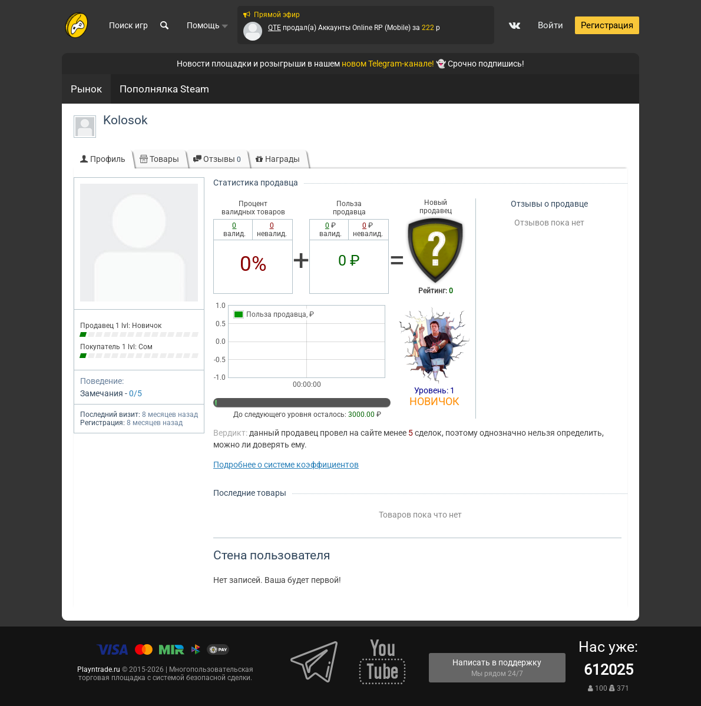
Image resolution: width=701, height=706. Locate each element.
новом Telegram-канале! (388, 63)
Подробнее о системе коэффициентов (286, 464)
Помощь (208, 25)
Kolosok (125, 120)
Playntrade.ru (98, 669)
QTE (274, 28)
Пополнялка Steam (164, 89)
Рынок (86, 89)
